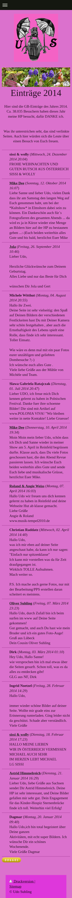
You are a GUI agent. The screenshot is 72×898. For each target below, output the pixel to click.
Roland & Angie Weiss (26, 486)
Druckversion (21, 881)
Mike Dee (16, 183)
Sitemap (15, 886)
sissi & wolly (19, 734)
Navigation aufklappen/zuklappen (36, 5)
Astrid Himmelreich (25, 773)
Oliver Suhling (20, 603)
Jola (12, 247)
